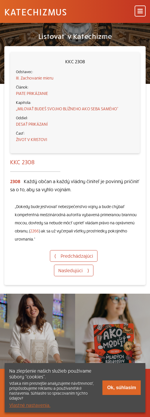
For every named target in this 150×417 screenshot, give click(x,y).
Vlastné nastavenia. (29, 405)
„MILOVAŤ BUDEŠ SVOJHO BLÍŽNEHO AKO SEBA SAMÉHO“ (67, 108)
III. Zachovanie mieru (34, 77)
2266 (34, 230)
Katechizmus (35, 11)
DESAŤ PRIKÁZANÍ (32, 124)
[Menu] (140, 11)
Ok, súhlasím (121, 387)
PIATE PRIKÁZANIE (32, 93)
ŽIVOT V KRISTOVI (31, 139)
